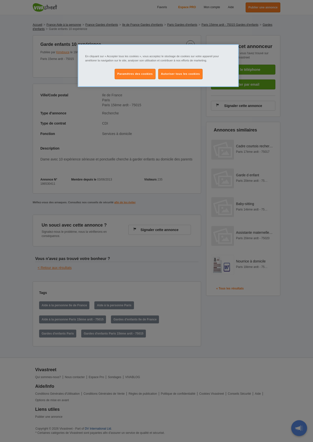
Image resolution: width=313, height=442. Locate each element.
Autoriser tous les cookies (180, 73)
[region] (158, 65)
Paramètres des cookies (135, 73)
